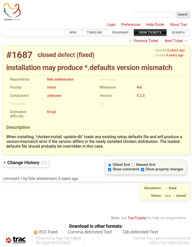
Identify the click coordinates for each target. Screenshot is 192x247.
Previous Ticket (146, 41)
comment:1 (12, 178)
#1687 (19, 55)
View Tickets (150, 32)
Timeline (94, 32)
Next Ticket (174, 41)
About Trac (179, 25)
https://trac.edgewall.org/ (169, 242)
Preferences (130, 25)
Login (111, 25)
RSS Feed (48, 231)
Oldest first (121, 165)
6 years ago (176, 50)
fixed (85, 55)
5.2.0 (141, 96)
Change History (26, 162)
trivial (51, 112)
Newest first (146, 165)
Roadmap (120, 32)
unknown (54, 96)
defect (66, 55)
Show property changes (164, 169)
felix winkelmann (60, 79)
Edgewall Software (56, 242)
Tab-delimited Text (140, 231)
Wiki (73, 32)
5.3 (139, 87)
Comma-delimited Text (90, 231)
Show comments (126, 169)
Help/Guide (155, 25)
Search (178, 32)
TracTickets (137, 218)
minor (51, 87)
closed (47, 55)
